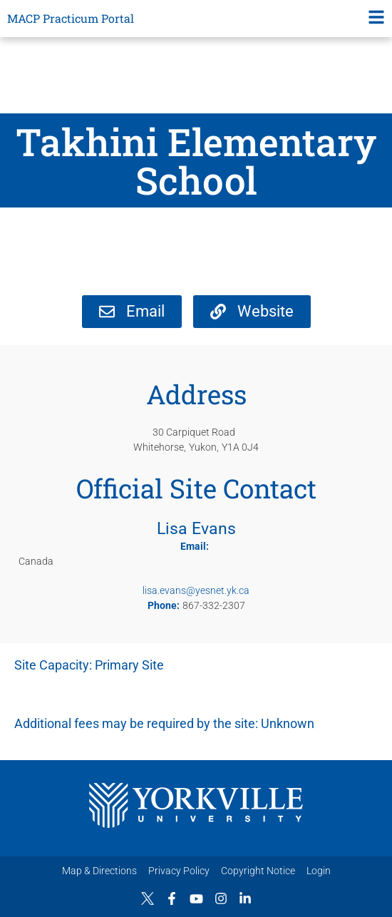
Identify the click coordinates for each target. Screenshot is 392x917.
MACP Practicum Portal (70, 18)
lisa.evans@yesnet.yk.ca (196, 590)
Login (318, 870)
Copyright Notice (258, 870)
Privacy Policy (179, 870)
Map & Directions (99, 870)
